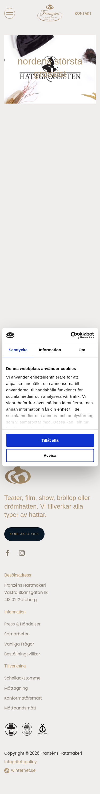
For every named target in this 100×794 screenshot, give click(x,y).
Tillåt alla (50, 440)
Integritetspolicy (20, 762)
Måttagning (16, 688)
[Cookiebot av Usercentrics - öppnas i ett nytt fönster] (71, 335)
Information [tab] (50, 350)
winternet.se (23, 770)
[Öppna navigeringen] (9, 13)
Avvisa (50, 455)
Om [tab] (82, 350)
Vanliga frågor (19, 644)
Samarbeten (17, 634)
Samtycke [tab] (18, 350)
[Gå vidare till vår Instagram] (22, 553)
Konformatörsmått (23, 698)
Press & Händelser (22, 624)
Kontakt (83, 13)
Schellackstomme (22, 678)
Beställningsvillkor (22, 654)
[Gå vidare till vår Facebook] (7, 553)
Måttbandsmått (20, 708)
